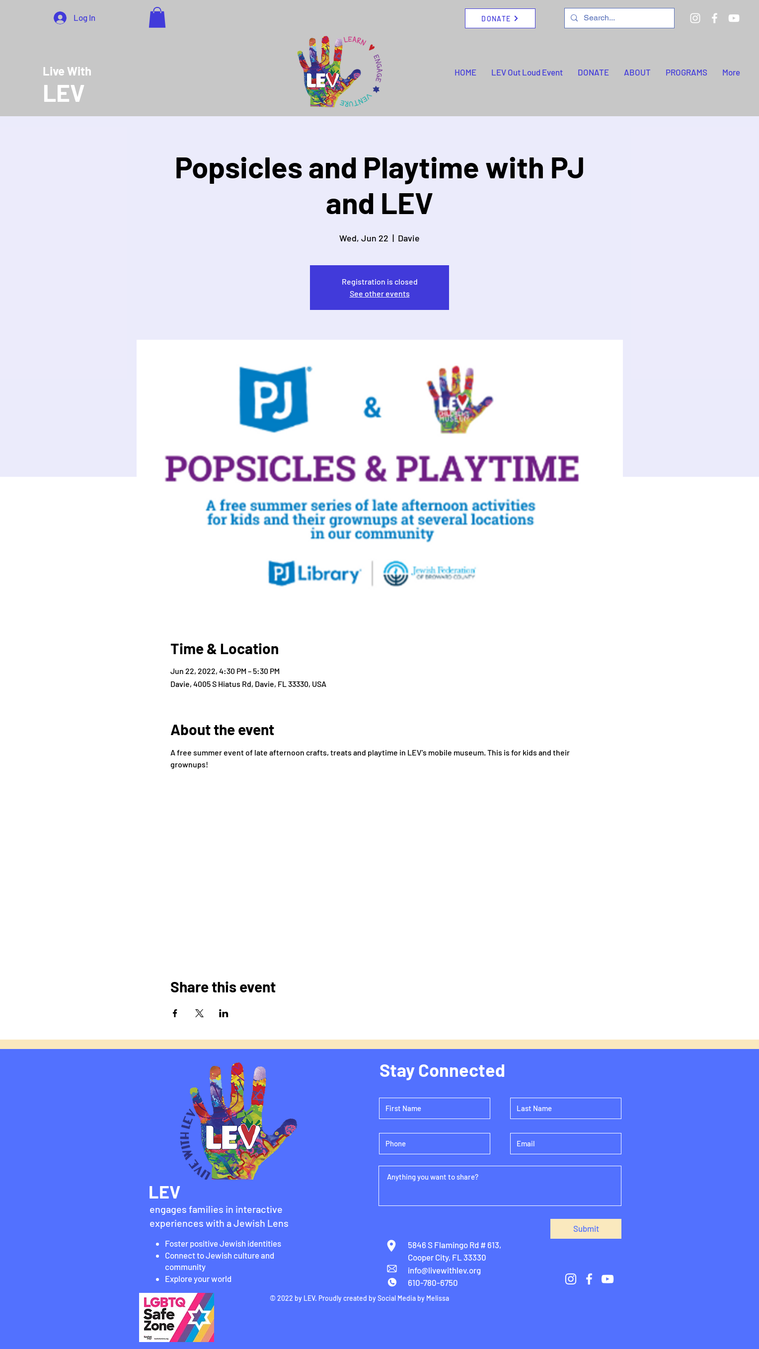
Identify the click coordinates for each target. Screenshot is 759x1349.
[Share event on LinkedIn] (223, 1013)
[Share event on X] (199, 1013)
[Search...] (618, 18)
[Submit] (585, 1229)
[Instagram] (695, 18)
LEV (64, 92)
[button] (157, 17)
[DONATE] (500, 18)
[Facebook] (714, 18)
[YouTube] (734, 18)
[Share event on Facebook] (175, 1013)
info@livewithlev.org (444, 1270)
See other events (380, 293)
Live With (67, 71)
